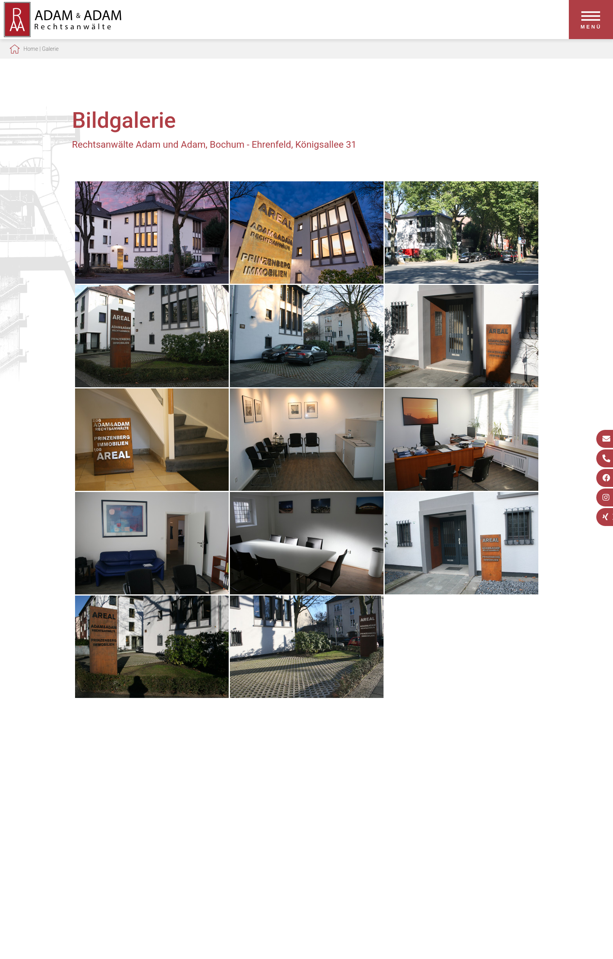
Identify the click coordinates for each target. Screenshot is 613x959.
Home (30, 49)
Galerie (50, 49)
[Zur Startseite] (62, 34)
